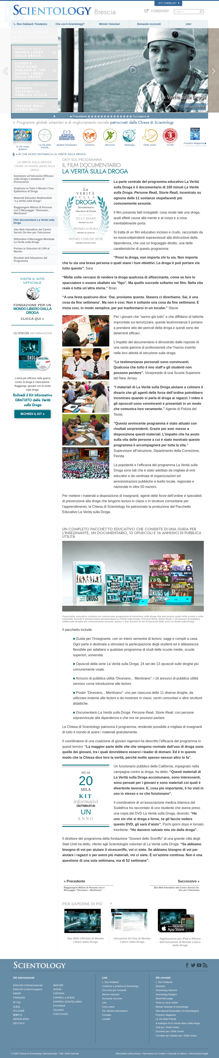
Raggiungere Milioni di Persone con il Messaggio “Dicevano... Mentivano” (33, 210)
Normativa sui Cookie (154, 1053)
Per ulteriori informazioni (114, 1011)
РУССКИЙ (18, 1011)
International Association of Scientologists (177, 1011)
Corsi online (108, 1007)
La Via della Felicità (45, 138)
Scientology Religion (166, 994)
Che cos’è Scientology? (70, 24)
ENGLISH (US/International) (28, 985)
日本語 (16, 1007)
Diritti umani (150, 137)
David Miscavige (164, 998)
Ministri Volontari (109, 24)
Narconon (110, 137)
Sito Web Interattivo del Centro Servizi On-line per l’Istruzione (32, 231)
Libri (188, 24)
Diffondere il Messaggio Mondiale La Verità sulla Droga (34, 241)
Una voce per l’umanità (114, 990)
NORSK (57, 989)
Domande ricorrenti (149, 24)
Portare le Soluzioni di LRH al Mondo (31, 250)
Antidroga (129, 137)
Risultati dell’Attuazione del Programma (30, 259)
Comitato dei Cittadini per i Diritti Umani (176, 1035)
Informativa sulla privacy (128, 1053)
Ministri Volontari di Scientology (172, 1007)
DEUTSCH (18, 1023)
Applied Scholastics (66, 137)
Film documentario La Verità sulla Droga (33, 221)
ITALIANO (58, 1010)
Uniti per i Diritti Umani (167, 1027)
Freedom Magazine (195, 144)
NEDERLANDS (21, 1019)
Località (106, 1019)
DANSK (17, 993)
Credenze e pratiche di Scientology (120, 986)
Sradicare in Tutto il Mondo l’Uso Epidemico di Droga (33, 190)
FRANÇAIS (19, 997)
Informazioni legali (198, 1053)
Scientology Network (166, 990)
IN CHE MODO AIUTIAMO (34, 154)
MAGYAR (58, 985)
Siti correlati (168, 3)
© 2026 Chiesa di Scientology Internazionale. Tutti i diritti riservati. (45, 1053)
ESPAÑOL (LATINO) (64, 997)
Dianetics (160, 986)
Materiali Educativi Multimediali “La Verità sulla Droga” (33, 199)
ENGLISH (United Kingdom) (27, 989)
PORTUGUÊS (60, 1014)
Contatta (106, 1015)
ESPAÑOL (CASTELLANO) (67, 1001)
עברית (17, 1002)
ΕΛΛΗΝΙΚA (59, 1005)
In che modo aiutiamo (22, 146)
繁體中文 (17, 1015)
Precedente (80, 116)
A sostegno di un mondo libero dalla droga (178, 1023)
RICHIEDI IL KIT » (32, 414)
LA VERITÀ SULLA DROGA (70, 154)
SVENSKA (58, 993)
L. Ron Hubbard (110, 982)
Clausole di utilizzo (177, 1053)
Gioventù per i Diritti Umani (170, 1031)
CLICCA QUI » (32, 318)
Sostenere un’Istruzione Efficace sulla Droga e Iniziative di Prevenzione (33, 179)
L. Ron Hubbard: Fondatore (30, 24)
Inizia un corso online (167, 1002)
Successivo (139, 116)
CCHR (170, 137)
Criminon (89, 137)
